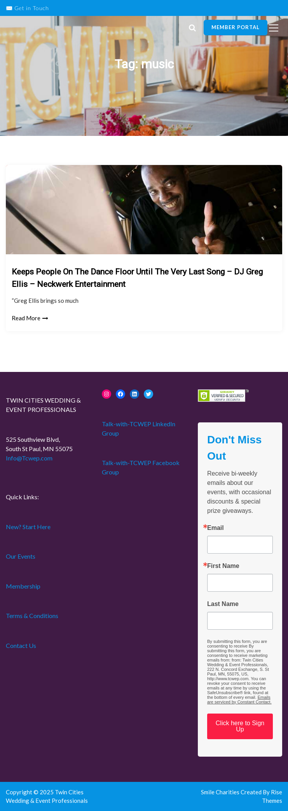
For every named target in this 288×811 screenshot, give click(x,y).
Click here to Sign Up (240, 726)
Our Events (20, 556)
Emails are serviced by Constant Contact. (239, 699)
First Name (223, 566)
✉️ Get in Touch (27, 8)
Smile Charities (221, 791)
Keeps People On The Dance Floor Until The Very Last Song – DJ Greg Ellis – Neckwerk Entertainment (137, 278)
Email (215, 528)
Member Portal (235, 27)
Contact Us (21, 645)
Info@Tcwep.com (29, 458)
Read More (30, 317)
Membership (23, 586)
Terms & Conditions (32, 615)
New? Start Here (28, 526)
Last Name (223, 604)
